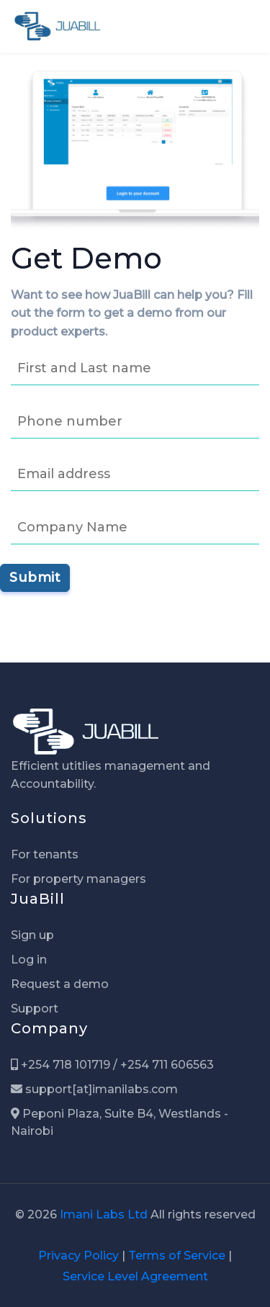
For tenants (44, 854)
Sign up (32, 935)
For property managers (78, 879)
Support (34, 1008)
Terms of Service (176, 1255)
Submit (34, 577)
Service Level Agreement (135, 1276)
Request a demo (60, 984)
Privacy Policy (78, 1255)
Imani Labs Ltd (104, 1214)
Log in (29, 959)
